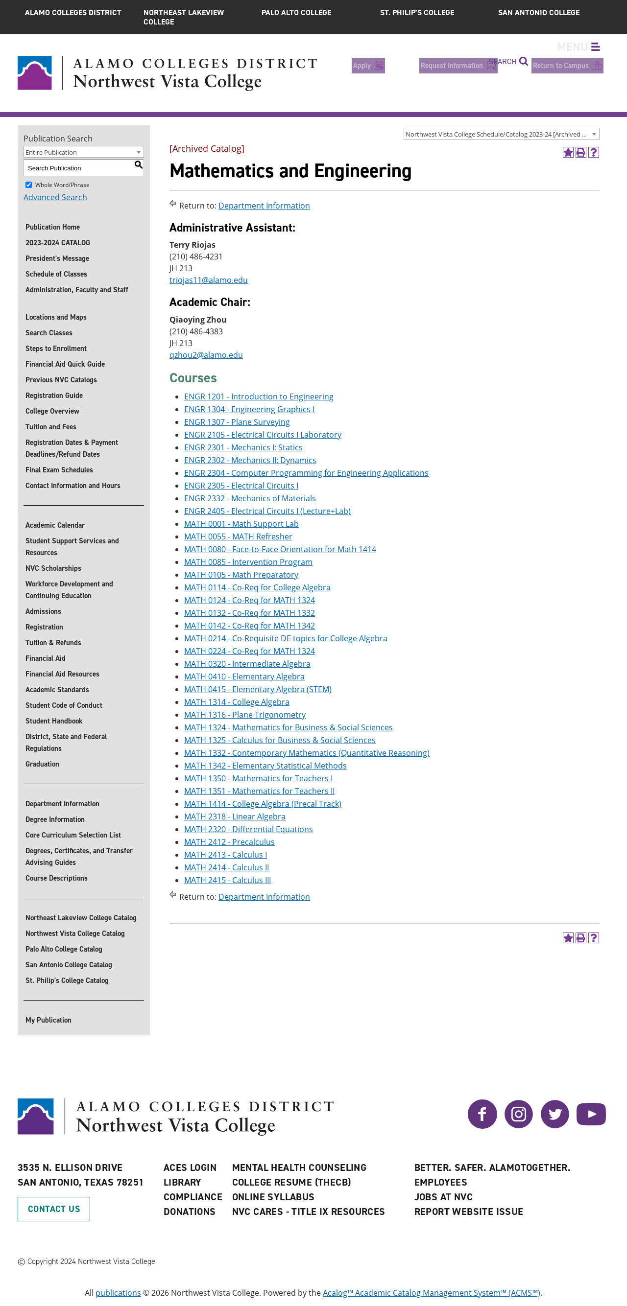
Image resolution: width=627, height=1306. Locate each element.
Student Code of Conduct (63, 705)
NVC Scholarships (53, 568)
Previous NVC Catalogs (61, 380)
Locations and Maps (56, 317)
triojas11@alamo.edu (208, 280)
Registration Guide (54, 395)
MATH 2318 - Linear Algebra (235, 816)
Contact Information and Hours (73, 485)
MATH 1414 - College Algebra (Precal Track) (262, 803)
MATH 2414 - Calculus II (226, 867)
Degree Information (55, 819)
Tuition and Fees (50, 427)
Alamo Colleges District (73, 12)
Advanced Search (55, 197)
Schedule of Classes (56, 274)
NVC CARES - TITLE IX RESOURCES (309, 1211)
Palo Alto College (296, 12)
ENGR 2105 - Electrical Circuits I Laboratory (262, 434)
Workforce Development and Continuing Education (69, 590)
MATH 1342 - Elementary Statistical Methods (265, 765)
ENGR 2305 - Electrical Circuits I (241, 485)
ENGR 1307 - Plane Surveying (237, 422)
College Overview (52, 411)
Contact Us (54, 1209)
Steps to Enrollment (56, 348)
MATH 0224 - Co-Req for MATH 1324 (249, 651)
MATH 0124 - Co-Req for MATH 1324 (249, 600)
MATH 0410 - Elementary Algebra (244, 676)
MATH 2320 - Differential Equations (248, 829)
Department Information (62, 804)
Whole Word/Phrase (62, 185)
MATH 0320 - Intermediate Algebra (247, 663)
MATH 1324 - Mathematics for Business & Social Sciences (288, 727)
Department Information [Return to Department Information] (264, 205)
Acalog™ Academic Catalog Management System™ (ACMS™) (431, 1292)
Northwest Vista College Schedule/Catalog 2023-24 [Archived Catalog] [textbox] (502, 134)
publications (118, 1292)
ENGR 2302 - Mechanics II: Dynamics (250, 460)
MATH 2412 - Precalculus (229, 842)
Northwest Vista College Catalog (75, 933)
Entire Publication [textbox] (51, 152)
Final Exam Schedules (59, 470)
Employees (441, 1182)
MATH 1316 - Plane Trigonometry (245, 714)
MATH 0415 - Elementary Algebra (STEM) (258, 689)
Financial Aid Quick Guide (65, 364)
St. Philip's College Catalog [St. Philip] (67, 980)
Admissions (43, 611)
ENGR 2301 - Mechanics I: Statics (243, 447)
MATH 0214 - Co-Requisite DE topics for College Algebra (285, 638)
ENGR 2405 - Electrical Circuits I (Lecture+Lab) (267, 511)
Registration (44, 627)
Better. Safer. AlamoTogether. (492, 1167)
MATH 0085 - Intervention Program (248, 562)
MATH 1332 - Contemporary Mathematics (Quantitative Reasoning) (307, 752)
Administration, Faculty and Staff (76, 290)
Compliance (193, 1196)
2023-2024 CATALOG (57, 243)
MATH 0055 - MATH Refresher (238, 536)
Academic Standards (57, 690)
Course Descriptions (56, 878)
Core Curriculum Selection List (73, 835)
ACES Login (190, 1167)
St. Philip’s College (417, 12)
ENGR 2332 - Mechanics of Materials (250, 498)
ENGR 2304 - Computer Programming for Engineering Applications (306, 472)
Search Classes (48, 333)
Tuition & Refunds (53, 643)
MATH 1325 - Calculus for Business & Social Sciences (280, 740)
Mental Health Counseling (299, 1167)
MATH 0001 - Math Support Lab (241, 523)
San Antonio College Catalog (68, 965)
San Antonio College (538, 12)
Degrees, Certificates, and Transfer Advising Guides (79, 856)
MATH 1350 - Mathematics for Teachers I (258, 778)
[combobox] (502, 134)
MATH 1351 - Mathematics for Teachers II (259, 791)
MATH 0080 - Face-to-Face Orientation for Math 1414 (280, 549)
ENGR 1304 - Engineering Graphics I (249, 409)
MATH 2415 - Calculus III (227, 880)
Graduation (42, 764)
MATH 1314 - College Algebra (236, 702)
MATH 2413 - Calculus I (225, 854)
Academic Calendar (55, 525)
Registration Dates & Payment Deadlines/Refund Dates (71, 448)
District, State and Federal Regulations (66, 742)
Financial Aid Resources (62, 674)
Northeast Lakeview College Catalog (81, 918)
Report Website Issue (469, 1211)
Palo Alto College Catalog (63, 949)
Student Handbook (54, 721)
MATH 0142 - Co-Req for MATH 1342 (249, 625)
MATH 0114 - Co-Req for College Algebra (257, 587)
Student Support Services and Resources (72, 547)
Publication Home (52, 227)
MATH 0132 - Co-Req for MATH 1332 (249, 612)
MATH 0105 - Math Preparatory (241, 574)
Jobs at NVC (443, 1196)
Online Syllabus (273, 1196)
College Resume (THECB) (291, 1182)
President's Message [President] (57, 258)
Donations (190, 1211)
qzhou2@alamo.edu (206, 355)
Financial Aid (45, 658)
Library (183, 1182)
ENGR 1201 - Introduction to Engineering (259, 396)
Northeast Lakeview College (184, 17)
